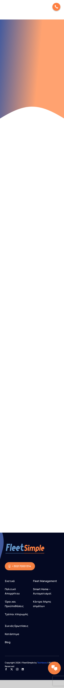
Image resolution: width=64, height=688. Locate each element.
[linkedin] (23, 669)
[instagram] (17, 669)
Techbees (42, 662)
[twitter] (11, 669)
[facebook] (6, 669)
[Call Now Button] (56, 7)
